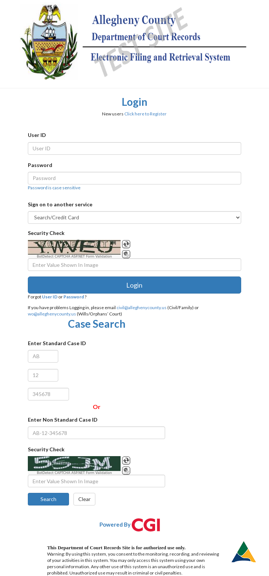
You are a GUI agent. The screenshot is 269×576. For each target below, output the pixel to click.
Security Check (46, 233)
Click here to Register (145, 114)
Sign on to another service (60, 204)
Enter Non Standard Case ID (63, 419)
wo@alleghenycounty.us (52, 314)
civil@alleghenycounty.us (142, 307)
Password (40, 165)
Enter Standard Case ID (57, 343)
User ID (37, 135)
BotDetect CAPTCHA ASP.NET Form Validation (74, 256)
